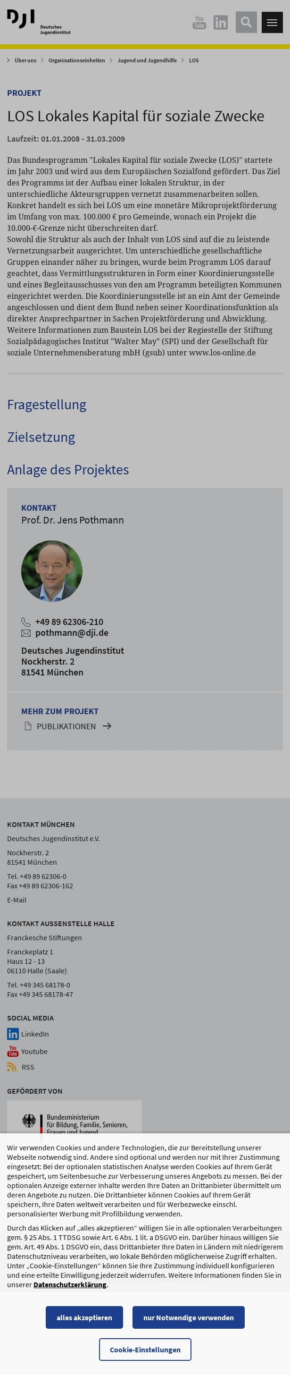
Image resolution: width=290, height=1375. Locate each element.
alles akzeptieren (84, 1319)
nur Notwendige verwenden (188, 1319)
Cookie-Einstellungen (145, 1351)
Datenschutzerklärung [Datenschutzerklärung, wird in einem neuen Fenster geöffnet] (70, 1286)
